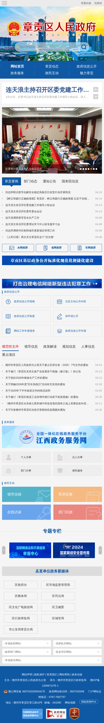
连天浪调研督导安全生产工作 (22, 217)
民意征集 (66, 494)
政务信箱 (77, 674)
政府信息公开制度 (24, 316)
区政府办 (21, 584)
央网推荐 (22, 247)
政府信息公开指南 (24, 301)
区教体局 (21, 596)
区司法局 (58, 596)
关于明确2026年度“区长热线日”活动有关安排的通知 (35, 384)
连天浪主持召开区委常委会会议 (23, 211)
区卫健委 (58, 607)
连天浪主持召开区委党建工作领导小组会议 (47, 89)
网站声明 (27, 674)
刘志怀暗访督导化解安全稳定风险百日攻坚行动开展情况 (38, 192)
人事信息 (88, 346)
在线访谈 (14, 512)
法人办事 (77, 457)
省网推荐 (56, 247)
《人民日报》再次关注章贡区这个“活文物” (29, 237)
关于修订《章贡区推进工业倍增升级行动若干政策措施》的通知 (41, 396)
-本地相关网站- (12, 660)
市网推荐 (90, 247)
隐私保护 (39, 674)
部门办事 (26, 470)
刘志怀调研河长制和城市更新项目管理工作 (30, 230)
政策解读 (50, 346)
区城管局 (58, 618)
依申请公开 (71, 316)
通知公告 (49, 181)
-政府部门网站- (12, 651)
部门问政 (66, 512)
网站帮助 (64, 674)
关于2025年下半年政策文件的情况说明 (27, 390)
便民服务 (77, 470)
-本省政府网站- (12, 643)
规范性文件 (10, 346)
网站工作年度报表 (24, 330)
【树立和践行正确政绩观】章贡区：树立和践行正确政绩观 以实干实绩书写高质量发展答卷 (48, 198)
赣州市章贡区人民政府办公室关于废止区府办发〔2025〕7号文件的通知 (46, 364)
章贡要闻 (11, 181)
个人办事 (26, 457)
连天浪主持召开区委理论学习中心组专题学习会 (32, 224)
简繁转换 (86, 3)
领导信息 (31, 346)
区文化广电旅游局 (21, 607)
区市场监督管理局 (58, 584)
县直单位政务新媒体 (52, 571)
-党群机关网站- (63, 643)
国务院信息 (70, 181)
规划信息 (69, 346)
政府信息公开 (12, 291)
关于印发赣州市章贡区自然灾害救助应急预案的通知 (35, 409)
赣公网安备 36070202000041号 (26, 691)
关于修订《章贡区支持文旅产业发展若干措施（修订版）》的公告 (43, 371)
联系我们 (52, 674)
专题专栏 (52, 531)
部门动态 (30, 181)
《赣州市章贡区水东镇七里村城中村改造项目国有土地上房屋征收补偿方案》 (48, 403)
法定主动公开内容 (75, 301)
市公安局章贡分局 (21, 629)
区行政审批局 (21, 618)
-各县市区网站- (63, 651)
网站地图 (70, 702)
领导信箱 (14, 494)
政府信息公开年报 (75, 330)
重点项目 (8, 355)
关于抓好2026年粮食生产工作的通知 (26, 377)
